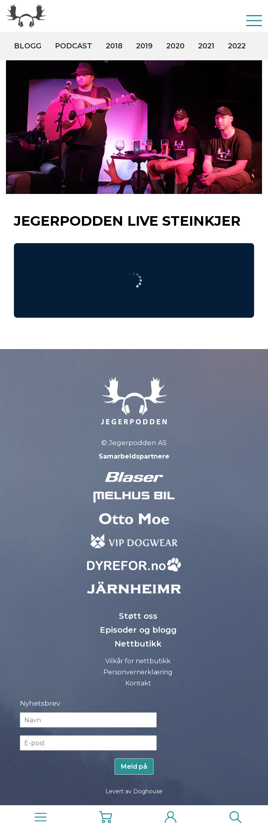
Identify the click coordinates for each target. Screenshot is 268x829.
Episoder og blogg (138, 630)
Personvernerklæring (138, 672)
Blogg (27, 46)
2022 (237, 46)
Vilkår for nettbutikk (138, 661)
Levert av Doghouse (134, 791)
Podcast (73, 46)
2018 (114, 46)
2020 (175, 46)
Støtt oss (138, 616)
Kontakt (138, 683)
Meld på (134, 766)
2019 (144, 46)
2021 (206, 46)
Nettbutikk (138, 644)
